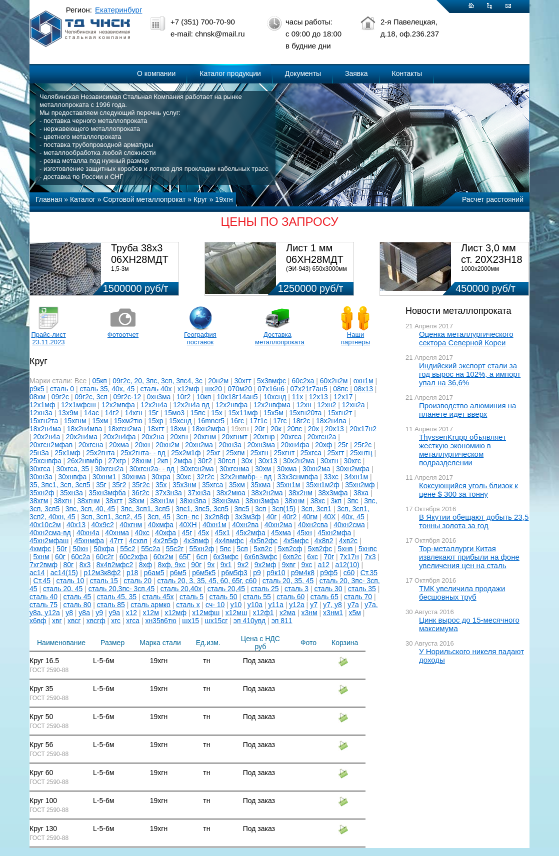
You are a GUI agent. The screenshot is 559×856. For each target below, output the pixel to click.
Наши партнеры (355, 338)
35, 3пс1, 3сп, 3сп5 (60, 485)
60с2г (105, 557)
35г (101, 485)
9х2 (243, 565)
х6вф (38, 621)
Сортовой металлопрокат (144, 199)
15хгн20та (305, 413)
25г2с (363, 445)
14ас (91, 413)
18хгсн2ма (125, 429)
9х (210, 565)
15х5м (274, 413)
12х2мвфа (118, 405)
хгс (115, 621)
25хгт (335, 453)
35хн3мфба (107, 493)
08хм (38, 397)
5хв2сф (290, 549)
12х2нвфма (272, 405)
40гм (310, 517)
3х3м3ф (248, 517)
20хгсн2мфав (51, 445)
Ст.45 (42, 581)
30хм (263, 469)
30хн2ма (316, 469)
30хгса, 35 (73, 469)
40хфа (165, 533)
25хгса (311, 453)
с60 (349, 573)
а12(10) (347, 565)
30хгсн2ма (197, 469)
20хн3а (230, 445)
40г (271, 517)
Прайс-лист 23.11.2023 (48, 338)
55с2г (175, 549)
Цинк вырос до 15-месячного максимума (469, 624)
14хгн (133, 413)
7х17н (349, 557)
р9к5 (37, 389)
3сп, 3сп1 (317, 509)
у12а (296, 605)
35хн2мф (359, 485)
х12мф (189, 389)
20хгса (291, 437)
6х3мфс (225, 557)
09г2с (60, 397)
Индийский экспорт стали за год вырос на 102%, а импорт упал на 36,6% (469, 374)
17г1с (258, 421)
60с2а (80, 557)
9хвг (289, 565)
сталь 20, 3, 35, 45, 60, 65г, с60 (207, 581)
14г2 (112, 413)
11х (298, 397)
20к (276, 429)
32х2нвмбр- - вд (246, 477)
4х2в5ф (165, 541)
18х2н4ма (45, 429)
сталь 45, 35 (116, 597)
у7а (353, 605)
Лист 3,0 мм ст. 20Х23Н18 (491, 253)
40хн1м (214, 525)
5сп (242, 549)
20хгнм (205, 437)
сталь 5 (192, 597)
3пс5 (241, 509)
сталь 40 (44, 597)
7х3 (370, 557)
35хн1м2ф (323, 485)
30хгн (329, 461)
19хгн (223, 199)
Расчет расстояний (493, 199)
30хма (287, 469)
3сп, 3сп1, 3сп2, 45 (111, 517)
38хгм (39, 501)
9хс (307, 565)
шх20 (213, 389)
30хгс (352, 461)
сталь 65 (324, 597)
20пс (294, 429)
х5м (354, 613)
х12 (132, 613)
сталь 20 (138, 581)
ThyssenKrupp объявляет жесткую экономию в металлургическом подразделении (462, 450)
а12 (324, 565)
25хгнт (284, 453)
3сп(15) (284, 509)
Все (80, 381)
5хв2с (263, 549)
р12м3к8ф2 (102, 573)
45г (187, 533)
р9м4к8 (302, 573)
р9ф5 (329, 573)
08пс (340, 389)
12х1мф (43, 405)
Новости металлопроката (458, 311)
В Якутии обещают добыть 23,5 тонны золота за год (473, 521)
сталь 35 (362, 589)
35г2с (141, 485)
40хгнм (131, 525)
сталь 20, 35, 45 (288, 581)
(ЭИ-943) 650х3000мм (316, 268)
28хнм (142, 461)
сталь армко (150, 605)
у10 (236, 605)
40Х (330, 517)
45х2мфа (250, 533)
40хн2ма (278, 525)
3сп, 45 (159, 517)
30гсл (227, 461)
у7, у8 (332, 605)
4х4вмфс (229, 541)
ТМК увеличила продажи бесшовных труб (462, 592)
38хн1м (162, 501)
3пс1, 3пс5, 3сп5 (202, 509)
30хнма (134, 477)
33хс (331, 477)
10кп (203, 397)
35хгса (212, 485)
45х (204, 533)
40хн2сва (313, 525)
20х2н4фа (119, 437)
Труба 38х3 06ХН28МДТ (139, 253)
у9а (114, 613)
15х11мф (243, 413)
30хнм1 (104, 477)
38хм (136, 501)
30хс (183, 477)
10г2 (183, 397)
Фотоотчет (123, 334)
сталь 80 (77, 605)
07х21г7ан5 (308, 389)
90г (196, 565)
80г (69, 565)
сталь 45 (77, 597)
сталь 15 (104, 581)
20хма (119, 445)
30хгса (40, 469)
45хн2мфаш (49, 541)
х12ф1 (263, 613)
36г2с (140, 493)
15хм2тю (128, 421)
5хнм (42, 557)
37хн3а (199, 493)
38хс (317, 501)
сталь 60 (290, 597)
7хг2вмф (44, 565)
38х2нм (300, 493)
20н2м (218, 381)
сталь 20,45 (226, 589)
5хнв (345, 549)
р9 (257, 573)
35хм (237, 485)
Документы (303, 73)
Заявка (356, 73)
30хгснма (235, 469)
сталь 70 (358, 597)
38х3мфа (333, 493)
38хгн (63, 501)
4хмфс (40, 549)
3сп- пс (187, 517)
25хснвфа (46, 461)
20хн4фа (294, 445)
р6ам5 (154, 573)
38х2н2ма (266, 493)
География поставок (200, 338)
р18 (132, 573)
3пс (352, 501)
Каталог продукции (230, 73)
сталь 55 (257, 597)
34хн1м (356, 477)
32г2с (205, 477)
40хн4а (88, 533)
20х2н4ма (82, 437)
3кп (336, 501)
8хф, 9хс (172, 565)
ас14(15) (64, 573)
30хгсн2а (109, 469)
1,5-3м (120, 268)
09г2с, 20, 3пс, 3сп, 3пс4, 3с (157, 381)
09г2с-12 (128, 397)
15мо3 (174, 413)
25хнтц (361, 453)
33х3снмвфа (298, 477)
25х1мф (67, 453)
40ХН (188, 525)
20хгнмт (235, 437)
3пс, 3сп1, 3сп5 (145, 509)
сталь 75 (44, 605)
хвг (57, 621)
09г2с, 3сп (91, 397)
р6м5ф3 (235, 573)
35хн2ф (42, 493)
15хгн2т (340, 413)
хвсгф (96, 621)
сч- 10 (215, 605)
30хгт (242, 381)
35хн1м (288, 485)
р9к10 (275, 573)
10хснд (275, 397)
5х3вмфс (271, 381)
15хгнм (75, 421)
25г (343, 445)
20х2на (153, 437)
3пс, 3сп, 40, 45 (90, 509)
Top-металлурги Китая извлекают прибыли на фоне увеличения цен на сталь (469, 557)
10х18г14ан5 (237, 397)
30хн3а (41, 477)
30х (246, 461)
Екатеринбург (118, 9)
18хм (178, 429)
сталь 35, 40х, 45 (107, 389)
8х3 (85, 565)
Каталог (83, 199)
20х (314, 429)
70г (329, 557)
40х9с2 (103, 525)
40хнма (117, 533)
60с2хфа (134, 557)
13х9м (68, 413)
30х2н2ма (298, 461)
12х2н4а (154, 405)
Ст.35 (369, 573)
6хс (312, 557)
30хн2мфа (353, 469)
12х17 (343, 397)
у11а (276, 605)
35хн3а (71, 493)
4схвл (138, 541)
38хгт (114, 501)
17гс (279, 421)
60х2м (164, 557)
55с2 (127, 549)
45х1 (222, 533)
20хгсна (91, 445)
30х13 (267, 461)
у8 (69, 613)
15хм (100, 421)
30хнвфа (72, 477)
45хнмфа (89, 541)
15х (216, 413)
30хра (161, 477)
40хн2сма (349, 525)
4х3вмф (196, 541)
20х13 (334, 429)
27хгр (117, 461)
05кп (99, 381)
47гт (116, 541)
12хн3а (41, 413)
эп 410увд (250, 621)
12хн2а (353, 405)
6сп (202, 557)
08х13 (363, 389)
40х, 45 (353, 517)
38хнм (294, 501)
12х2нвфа (232, 405)
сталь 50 (224, 597)
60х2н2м (334, 381)
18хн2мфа (209, 429)
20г (259, 429)
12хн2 (326, 405)
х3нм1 (333, 613)
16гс (237, 421)
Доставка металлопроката (277, 338)
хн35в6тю (160, 621)
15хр (155, 421)
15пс (198, 413)
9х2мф (265, 565)
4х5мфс (296, 541)
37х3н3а (168, 493)
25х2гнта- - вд (143, 453)
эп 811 (282, 621)
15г (153, 413)
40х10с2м (45, 525)
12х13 (318, 397)
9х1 (226, 565)
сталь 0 (62, 389)
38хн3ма (226, 501)
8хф (145, 565)
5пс (225, 549)
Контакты (407, 73)
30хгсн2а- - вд (152, 469)
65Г (184, 557)
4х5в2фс (264, 541)
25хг (213, 453)
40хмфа (161, 525)
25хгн (259, 453)
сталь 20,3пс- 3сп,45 (121, 589)
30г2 (205, 461)
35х (161, 485)
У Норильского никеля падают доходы (471, 655)
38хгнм (89, 501)
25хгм (235, 453)
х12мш (236, 613)
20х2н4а (47, 437)
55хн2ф (202, 549)
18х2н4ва (331, 421)
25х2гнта (100, 453)
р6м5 (178, 573)
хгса (133, 621)
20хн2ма (199, 445)
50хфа (104, 549)
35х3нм (184, 485)
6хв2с (292, 557)
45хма (281, 533)
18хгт (155, 429)
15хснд (180, 421)
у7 (314, 605)
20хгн (179, 437)
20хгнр (263, 437)
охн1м (364, 381)
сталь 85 (111, 605)
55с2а (150, 549)
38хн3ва (193, 501)
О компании (156, 73)
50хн (80, 549)
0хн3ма (159, 397)
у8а (84, 613)
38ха (361, 493)
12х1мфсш (78, 405)
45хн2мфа (334, 533)
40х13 (76, 525)
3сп (260, 509)
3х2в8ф (216, 517)
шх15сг (216, 621)
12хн (303, 405)
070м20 (240, 389)
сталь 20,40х (181, 589)
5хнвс (367, 549)
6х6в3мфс (261, 557)
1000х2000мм (480, 268)
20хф (323, 445)
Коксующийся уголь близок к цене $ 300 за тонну (468, 489)
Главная (49, 199)
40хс (142, 533)
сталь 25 (265, 589)
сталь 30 (328, 589)
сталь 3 (296, 589)
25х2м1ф (185, 453)
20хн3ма (262, 445)
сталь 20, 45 (62, 589)
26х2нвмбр (84, 461)
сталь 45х (158, 597)
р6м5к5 (204, 573)
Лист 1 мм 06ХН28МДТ (315, 253)
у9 (99, 613)
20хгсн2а (322, 437)
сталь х (188, 605)
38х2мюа (231, 493)
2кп (162, 461)
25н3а (39, 453)
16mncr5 (211, 421)
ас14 (37, 573)
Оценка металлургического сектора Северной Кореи (466, 338)
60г (60, 557)
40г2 (289, 517)
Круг (201, 199)
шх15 (190, 621)
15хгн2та (44, 421)
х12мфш (206, 613)
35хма (260, 485)
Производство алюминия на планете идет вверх (467, 409)
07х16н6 (271, 389)
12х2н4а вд (191, 405)
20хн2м (168, 445)
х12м (151, 613)
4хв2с (348, 541)
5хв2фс (320, 549)
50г (61, 549)
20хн (142, 445)
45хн (304, 533)
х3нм (310, 613)
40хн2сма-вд (50, 533)
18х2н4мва (84, 429)
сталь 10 (70, 581)
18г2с (301, 421)
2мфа (183, 461)
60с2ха (303, 381)
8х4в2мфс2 (115, 565)
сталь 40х (156, 389)
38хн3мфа (262, 501)
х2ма (288, 613)
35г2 (119, 485)
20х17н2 (363, 429)
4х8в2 (324, 541)
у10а (255, 605)
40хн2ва (245, 525)
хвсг (74, 621)
